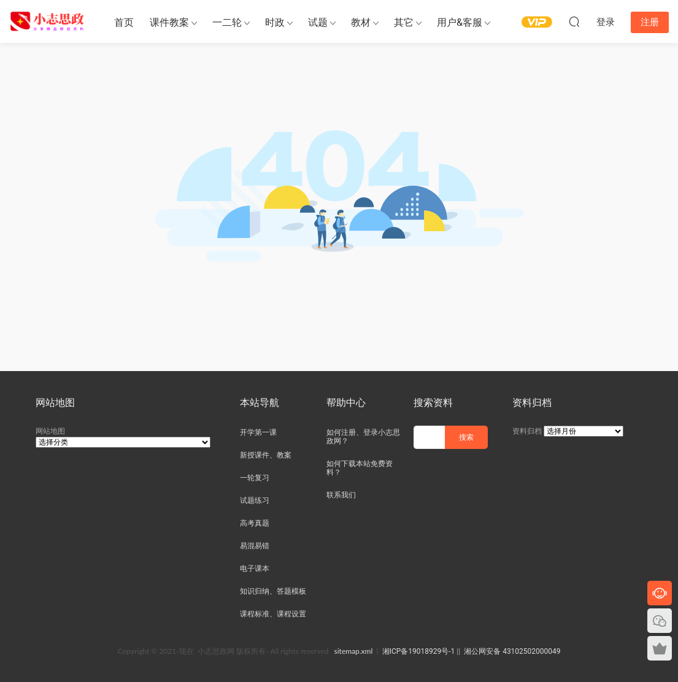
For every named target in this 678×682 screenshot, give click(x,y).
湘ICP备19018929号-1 (418, 651)
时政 (275, 22)
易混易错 (254, 546)
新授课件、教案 (265, 455)
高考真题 (254, 523)
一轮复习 (254, 477)
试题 (318, 22)
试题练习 (254, 500)
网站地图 (50, 431)
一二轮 (227, 22)
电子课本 (254, 568)
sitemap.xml (353, 651)
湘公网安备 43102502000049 (512, 651)
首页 (124, 22)
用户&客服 (459, 22)
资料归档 (527, 431)
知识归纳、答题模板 (273, 591)
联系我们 (341, 495)
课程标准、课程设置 (273, 614)
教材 (361, 22)
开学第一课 (258, 432)
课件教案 (169, 22)
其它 (404, 22)
